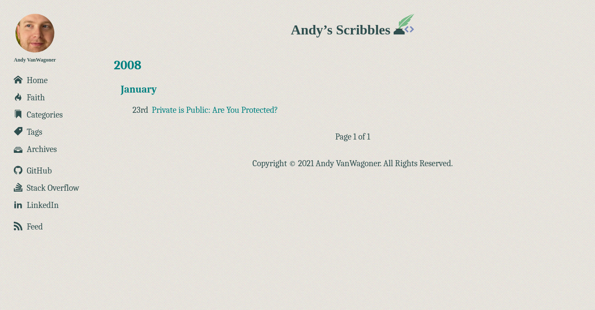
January (139, 89)
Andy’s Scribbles (353, 29)
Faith (29, 97)
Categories (38, 115)
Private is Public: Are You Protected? (215, 110)
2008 (127, 65)
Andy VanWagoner (35, 38)
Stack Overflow (46, 188)
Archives (35, 149)
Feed (28, 227)
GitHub (33, 171)
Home (31, 80)
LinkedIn (36, 205)
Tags (28, 132)
